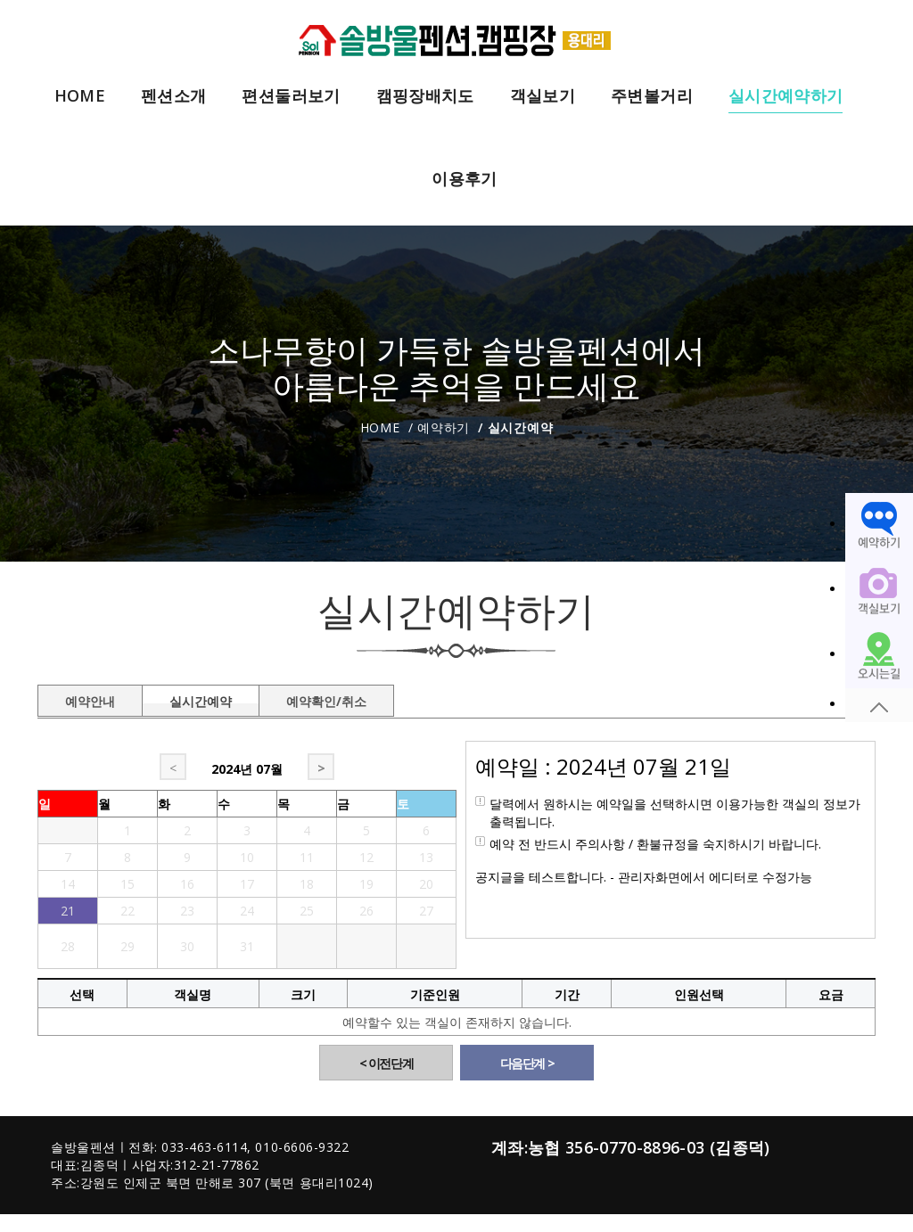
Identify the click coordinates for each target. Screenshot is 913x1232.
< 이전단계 (386, 1063)
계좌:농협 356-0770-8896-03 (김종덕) (630, 1147)
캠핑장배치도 (425, 96)
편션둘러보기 (291, 96)
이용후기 (464, 179)
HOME (79, 96)
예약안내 (90, 698)
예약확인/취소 (326, 698)
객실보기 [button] (542, 96)
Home (380, 427)
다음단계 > (527, 1063)
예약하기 (443, 427)
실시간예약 (200, 698)
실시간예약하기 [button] (785, 96)
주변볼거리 (652, 96)
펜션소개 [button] (173, 96)
